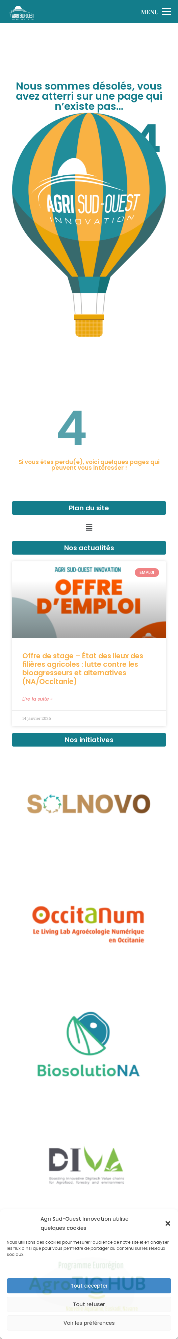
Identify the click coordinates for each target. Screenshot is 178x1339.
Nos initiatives (89, 740)
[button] (167, 1223)
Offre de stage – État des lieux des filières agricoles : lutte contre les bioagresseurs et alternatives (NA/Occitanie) (82, 668)
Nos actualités (89, 548)
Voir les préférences (89, 1322)
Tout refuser (89, 1304)
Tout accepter (89, 1285)
